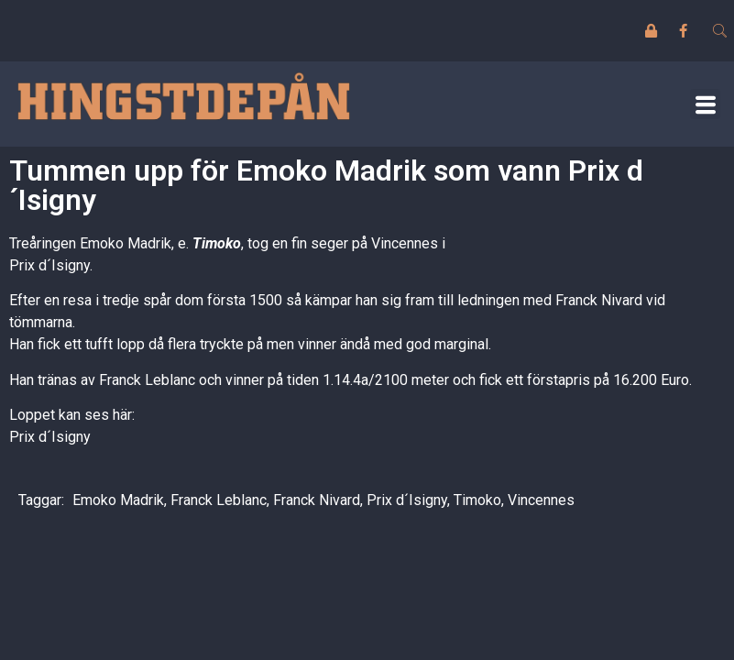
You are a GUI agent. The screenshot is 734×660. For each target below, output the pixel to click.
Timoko (216, 243)
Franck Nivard (316, 500)
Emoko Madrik (118, 500)
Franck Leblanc (218, 500)
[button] (705, 104)
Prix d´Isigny (50, 437)
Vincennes (541, 500)
